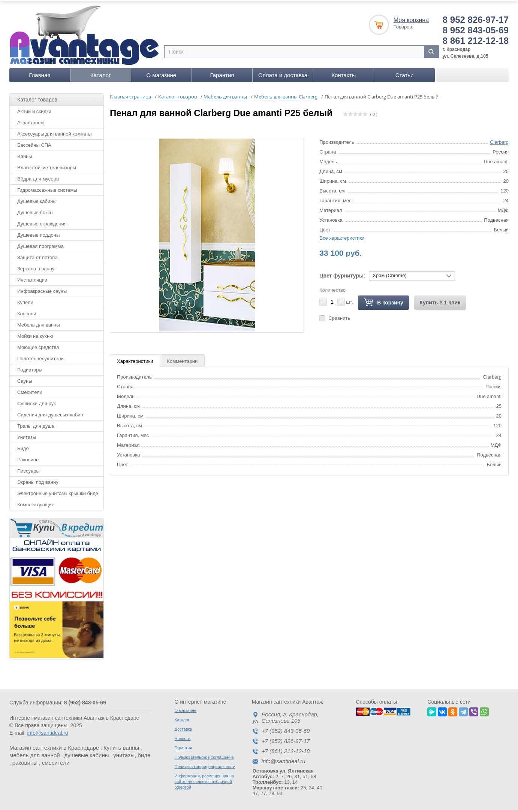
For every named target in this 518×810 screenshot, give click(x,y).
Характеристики (135, 359)
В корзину (383, 301)
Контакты (343, 73)
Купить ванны (121, 746)
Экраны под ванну (37, 480)
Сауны (24, 379)
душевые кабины (86, 754)
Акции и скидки (34, 110)
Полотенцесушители (40, 357)
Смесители (29, 391)
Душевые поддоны (38, 233)
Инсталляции (32, 278)
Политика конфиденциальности (205, 765)
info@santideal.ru (47, 732)
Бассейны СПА (34, 143)
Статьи (404, 73)
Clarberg (499, 140)
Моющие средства (38, 346)
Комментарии (182, 359)
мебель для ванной (34, 754)
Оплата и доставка (282, 73)
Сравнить (339, 316)
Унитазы (26, 436)
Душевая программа (40, 245)
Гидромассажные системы (47, 188)
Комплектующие (35, 503)
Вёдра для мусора (38, 177)
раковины (24, 761)
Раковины (28, 458)
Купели (25, 301)
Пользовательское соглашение (204, 756)
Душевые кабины (37, 200)
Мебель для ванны (38, 323)
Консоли (26, 312)
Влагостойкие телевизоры (46, 166)
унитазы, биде (131, 754)
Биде (23, 447)
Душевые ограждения (42, 222)
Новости (183, 737)
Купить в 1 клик (440, 301)
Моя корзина (411, 18)
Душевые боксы (35, 211)
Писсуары (28, 469)
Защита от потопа (37, 256)
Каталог (100, 73)
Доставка (183, 728)
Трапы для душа (35, 424)
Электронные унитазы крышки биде (57, 492)
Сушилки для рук (36, 402)
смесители (56, 761)
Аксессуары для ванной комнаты (54, 132)
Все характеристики (341, 236)
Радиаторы (29, 368)
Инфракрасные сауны (42, 289)
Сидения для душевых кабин (50, 413)
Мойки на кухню (35, 334)
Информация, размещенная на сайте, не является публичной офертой (204, 780)
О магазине (162, 73)
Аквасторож (30, 121)
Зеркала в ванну (35, 267)
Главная (39, 73)
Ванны (24, 155)
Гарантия (222, 73)
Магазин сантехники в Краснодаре (54, 746)
